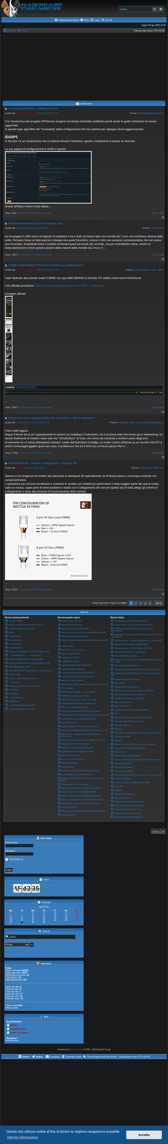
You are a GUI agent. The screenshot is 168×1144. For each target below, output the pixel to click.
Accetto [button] (144, 1135)
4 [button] (145, 603)
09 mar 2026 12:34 (39, 228)
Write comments (43, 213)
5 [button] (150, 603)
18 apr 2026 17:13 (48, 113)
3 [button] (140, 603)
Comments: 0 (26, 213)
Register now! (11, 864)
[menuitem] (84, 20)
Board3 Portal (75, 1049)
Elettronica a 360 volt (151, 467)
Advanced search (14, 952)
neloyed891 (22, 422)
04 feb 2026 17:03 (48, 270)
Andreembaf (25, 1008)
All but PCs (157, 228)
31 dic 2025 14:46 (40, 422)
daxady (20, 467)
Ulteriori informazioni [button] (22, 1137)
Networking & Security (150, 113)
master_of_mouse (26, 113)
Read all (158, 213)
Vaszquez (21, 228)
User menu (43, 838)
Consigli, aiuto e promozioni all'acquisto (140, 422)
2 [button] (135, 603)
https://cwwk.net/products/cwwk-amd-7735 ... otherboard (69, 285)
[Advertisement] (84, 65)
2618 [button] (158, 603)
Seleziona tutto (26, 387)
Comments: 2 (27, 407)
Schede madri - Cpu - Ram (148, 270)
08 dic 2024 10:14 (36, 467)
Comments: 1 (27, 255)
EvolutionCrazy (18, 1029)
